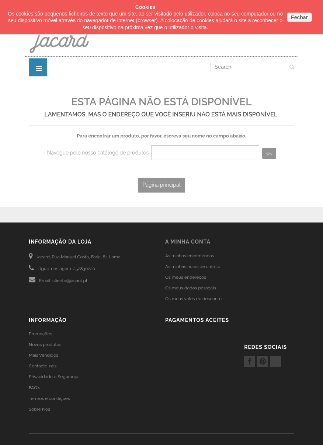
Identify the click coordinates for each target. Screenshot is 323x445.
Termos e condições (49, 398)
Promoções (40, 333)
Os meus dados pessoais (190, 288)
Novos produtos (45, 344)
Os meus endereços (185, 277)
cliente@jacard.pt (69, 280)
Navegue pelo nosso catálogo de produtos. (98, 153)
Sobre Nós (39, 409)
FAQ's (34, 387)
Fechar (299, 17)
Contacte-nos (42, 365)
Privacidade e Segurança (54, 376)
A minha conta (188, 242)
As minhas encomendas (189, 255)
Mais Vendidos (43, 355)
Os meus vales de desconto (193, 298)
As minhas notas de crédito (192, 266)
